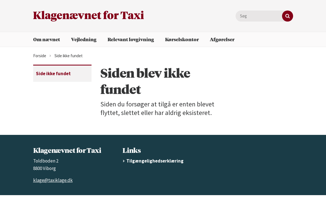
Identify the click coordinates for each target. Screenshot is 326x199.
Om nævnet (46, 39)
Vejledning (84, 39)
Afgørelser (222, 39)
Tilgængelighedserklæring (155, 161)
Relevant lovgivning (131, 39)
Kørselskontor (182, 39)
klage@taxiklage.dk (53, 180)
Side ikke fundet (53, 73)
